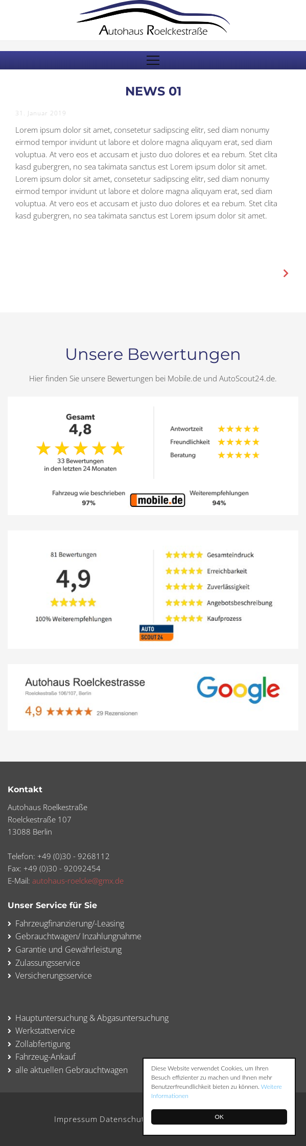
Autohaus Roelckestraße (153, 17)
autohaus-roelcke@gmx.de (78, 880)
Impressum (76, 1119)
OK (219, 1116)
